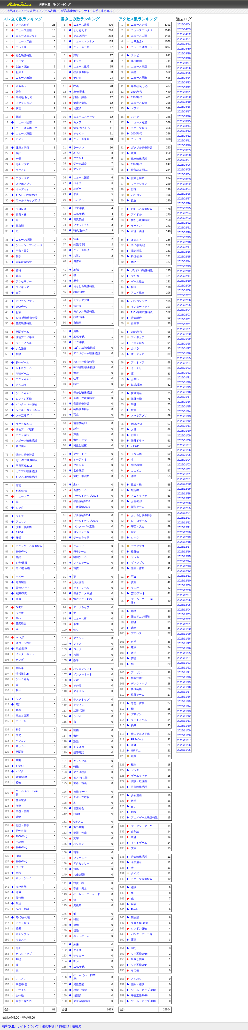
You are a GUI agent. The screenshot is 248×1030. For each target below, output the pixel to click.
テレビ (20, 659)
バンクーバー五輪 (26, 404)
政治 (18, 903)
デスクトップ (24, 953)
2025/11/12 (184, 715)
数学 (18, 256)
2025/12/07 (184, 595)
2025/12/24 (184, 512)
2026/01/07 (184, 445)
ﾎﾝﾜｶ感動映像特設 (27, 317)
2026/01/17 (184, 396)
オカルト (21, 86)
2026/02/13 (184, 266)
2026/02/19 (184, 237)
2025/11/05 (184, 749)
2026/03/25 (184, 72)
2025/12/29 (184, 488)
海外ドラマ (22, 164)
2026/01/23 (184, 367)
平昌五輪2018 (24, 465)
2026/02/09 (184, 285)
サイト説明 (91, 11)
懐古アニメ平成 (25, 337)
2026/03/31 (184, 43)
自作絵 (20, 995)
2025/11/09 (184, 730)
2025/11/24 (184, 657)
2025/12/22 (184, 522)
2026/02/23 (184, 217)
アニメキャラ (24, 379)
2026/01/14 (184, 411)
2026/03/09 (184, 150)
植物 (18, 782)
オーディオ (22, 189)
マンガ (20, 637)
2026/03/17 (184, 111)
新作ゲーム (22, 362)
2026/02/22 (184, 222)
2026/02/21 (184, 227)
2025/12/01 (184, 624)
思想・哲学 (22, 825)
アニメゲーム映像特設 (29, 545)
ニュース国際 (24, 122)
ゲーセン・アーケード (29, 245)
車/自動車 (21, 648)
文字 (18, 292)
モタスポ (21, 939)
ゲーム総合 (22, 679)
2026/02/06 (184, 300)
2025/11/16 (184, 696)
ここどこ (21, 978)
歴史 (18, 735)
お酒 (18, 312)
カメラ (20, 139)
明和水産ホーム (71, 11)
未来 (18, 872)
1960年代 (21, 836)
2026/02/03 (184, 314)
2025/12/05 (184, 604)
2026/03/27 (184, 63)
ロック (20, 507)
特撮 (18, 928)
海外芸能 (21, 886)
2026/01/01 (184, 474)
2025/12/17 (184, 546)
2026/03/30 (184, 48)
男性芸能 (21, 830)
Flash (19, 618)
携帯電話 (21, 800)
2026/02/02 (184, 319)
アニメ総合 (22, 922)
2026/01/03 (184, 464)
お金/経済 (21, 562)
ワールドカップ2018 (28, 200)
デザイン (21, 989)
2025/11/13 (184, 711)
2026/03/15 (184, 121)
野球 (18, 116)
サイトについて (28, 1026)
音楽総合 (21, 623)
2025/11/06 (184, 744)
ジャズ (20, 516)
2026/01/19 (184, 387)
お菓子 (20, 72)
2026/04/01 (184, 38)
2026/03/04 (184, 174)
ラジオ (20, 612)
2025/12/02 (184, 619)
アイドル (21, 721)
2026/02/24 (184, 213)
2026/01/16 (184, 401)
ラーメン (21, 169)
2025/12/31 (184, 479)
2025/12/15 (184, 556)
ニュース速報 (24, 30)
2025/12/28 (184, 493)
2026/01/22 (184, 372)
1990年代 (21, 861)
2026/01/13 (184, 416)
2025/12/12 (184, 570)
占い (18, 698)
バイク (20, 771)
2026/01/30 (184, 333)
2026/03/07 (184, 159)
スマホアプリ (24, 183)
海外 (18, 948)
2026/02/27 (184, 198)
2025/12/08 (184, 590)
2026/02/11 (184, 275)
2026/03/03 (184, 179)
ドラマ (20, 60)
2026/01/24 (184, 362)
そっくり (21, 46)
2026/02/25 (184, 208)
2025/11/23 (184, 662)
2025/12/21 (184, 527)
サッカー (21, 746)
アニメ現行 (22, 435)
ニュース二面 (24, 41)
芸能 (18, 760)
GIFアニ (20, 607)
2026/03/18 (184, 106)
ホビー (20, 576)
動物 (18, 959)
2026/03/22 (184, 87)
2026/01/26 (184, 353)
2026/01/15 (184, 406)
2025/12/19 (184, 537)
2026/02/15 (184, 256)
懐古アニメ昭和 (25, 429)
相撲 (18, 354)
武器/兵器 (21, 984)
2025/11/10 (184, 725)
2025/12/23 (184, 517)
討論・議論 (22, 66)
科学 (18, 729)
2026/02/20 (184, 232)
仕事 (18, 598)
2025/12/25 (184, 508)
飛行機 (20, 897)
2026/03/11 (184, 140)
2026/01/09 (184, 435)
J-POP (19, 532)
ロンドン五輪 (24, 398)
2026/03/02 (184, 184)
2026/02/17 (184, 246)
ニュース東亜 (24, 133)
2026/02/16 (184, 251)
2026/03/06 (184, 164)
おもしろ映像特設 (26, 194)
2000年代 (21, 306)
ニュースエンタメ (26, 35)
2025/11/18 (184, 686)
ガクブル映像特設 (26, 471)
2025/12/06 (184, 599)
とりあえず (22, 24)
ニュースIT (22, 496)
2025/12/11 (184, 575)
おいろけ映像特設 (26, 476)
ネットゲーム (24, 878)
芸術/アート (23, 587)
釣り (18, 690)
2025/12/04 (184, 609)
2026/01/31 (184, 329)
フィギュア (22, 287)
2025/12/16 (184, 551)
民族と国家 (22, 715)
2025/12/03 (184, 614)
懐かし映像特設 (25, 454)
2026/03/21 (184, 92)
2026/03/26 (184, 67)
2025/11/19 (184, 682)
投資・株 (21, 214)
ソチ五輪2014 (24, 415)
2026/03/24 (184, 77)
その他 (20, 841)
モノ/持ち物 (23, 568)
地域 (18, 892)
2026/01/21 (184, 377)
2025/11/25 (184, 653)
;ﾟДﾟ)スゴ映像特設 (27, 460)
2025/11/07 (184, 740)
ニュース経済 (24, 239)
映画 (18, 108)
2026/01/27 (184, 348)
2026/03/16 (184, 116)
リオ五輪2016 (24, 423)
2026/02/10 (184, 280)
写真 (18, 709)
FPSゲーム (22, 373)
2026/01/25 (184, 358)
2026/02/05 (184, 304)
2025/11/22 (184, 667)
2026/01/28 (184, 343)
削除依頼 (63, 1026)
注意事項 (106, 11)
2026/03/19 (184, 101)
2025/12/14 (184, 561)
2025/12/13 (184, 566)
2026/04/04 (184, 24)
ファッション (24, 102)
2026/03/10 (184, 145)
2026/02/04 (184, 309)
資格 (18, 270)
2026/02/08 (184, 290)
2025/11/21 (184, 672)
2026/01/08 (184, 440)
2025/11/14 (184, 706)
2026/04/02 (184, 34)
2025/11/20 (184, 677)
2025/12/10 (184, 580)
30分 (18, 855)
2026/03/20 (184, 97)
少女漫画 (21, 348)
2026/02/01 (184, 324)
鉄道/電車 (21, 776)
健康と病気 (22, 147)
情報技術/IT (23, 673)
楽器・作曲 (22, 811)
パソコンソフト (25, 301)
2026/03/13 (184, 130)
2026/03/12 (184, 135)
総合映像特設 (24, 55)
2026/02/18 (184, 242)
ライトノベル (24, 342)
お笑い (20, 765)
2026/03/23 (184, 82)
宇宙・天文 (22, 250)
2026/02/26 (184, 203)
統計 (18, 153)
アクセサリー (24, 281)
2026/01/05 (184, 454)
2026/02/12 (184, 271)
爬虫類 (20, 225)
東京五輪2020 (24, 1001)
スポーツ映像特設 (26, 440)
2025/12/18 (184, 541)
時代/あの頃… (24, 917)
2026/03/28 (184, 58)
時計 (18, 704)
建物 (18, 816)
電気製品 (21, 582)
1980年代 (21, 551)
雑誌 (18, 557)
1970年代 (21, 847)
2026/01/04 (184, 459)
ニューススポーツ (26, 127)
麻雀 (18, 537)
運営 (18, 485)
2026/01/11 (184, 425)
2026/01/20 (184, 382)
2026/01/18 (184, 391)
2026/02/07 (184, 295)
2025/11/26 (184, 648)
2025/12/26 (184, 503)
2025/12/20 (184, 532)
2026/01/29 (184, 338)
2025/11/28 (184, 638)
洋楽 (18, 805)
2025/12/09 (184, 585)
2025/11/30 (184, 628)
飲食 (18, 91)
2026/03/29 (184, 53)
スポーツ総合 (24, 642)
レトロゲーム (24, 368)
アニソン (21, 521)
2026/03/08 (184, 155)
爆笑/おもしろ (24, 97)
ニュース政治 (24, 77)
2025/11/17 (184, 691)
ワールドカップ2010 (28, 409)
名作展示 (21, 446)
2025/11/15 (184, 701)
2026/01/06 (184, 450)
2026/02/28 (184, 193)
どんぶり (21, 384)
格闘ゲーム (22, 331)
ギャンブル (22, 934)
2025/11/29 (184, 633)
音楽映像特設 (24, 323)
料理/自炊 (21, 490)
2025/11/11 (184, 720)
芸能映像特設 (24, 261)
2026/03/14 (184, 126)
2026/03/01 (184, 188)
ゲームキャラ (24, 393)
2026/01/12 (184, 420)
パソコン (21, 740)
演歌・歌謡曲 (24, 527)
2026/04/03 (184, 29)
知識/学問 (21, 593)
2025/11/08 (184, 735)
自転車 (20, 668)
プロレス (21, 208)
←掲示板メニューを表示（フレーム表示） (31, 11)
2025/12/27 (184, 498)
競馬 (18, 275)
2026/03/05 (184, 169)
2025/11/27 (184, 643)
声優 (18, 158)
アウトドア (22, 178)
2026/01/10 (184, 430)
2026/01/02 (184, 469)
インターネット (25, 654)
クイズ (20, 867)
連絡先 (76, 1026)
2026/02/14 (184, 261)
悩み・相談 (22, 908)
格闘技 (20, 751)
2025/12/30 (184, 483)
